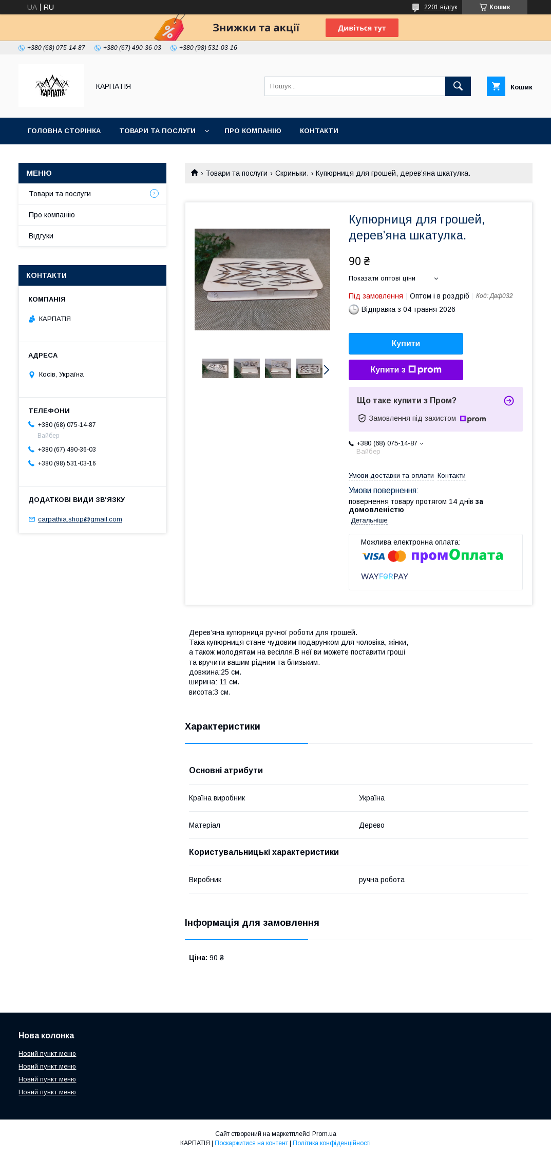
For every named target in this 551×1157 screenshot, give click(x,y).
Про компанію (252, 131)
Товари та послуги (157, 131)
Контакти (319, 131)
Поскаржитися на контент (251, 1143)
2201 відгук (440, 7)
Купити (406, 343)
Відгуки (41, 236)
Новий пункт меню (47, 1053)
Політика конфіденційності (332, 1143)
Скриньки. (292, 173)
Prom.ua (324, 1133)
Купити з (405, 370)
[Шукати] (458, 86)
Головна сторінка (64, 131)
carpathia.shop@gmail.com (80, 519)
